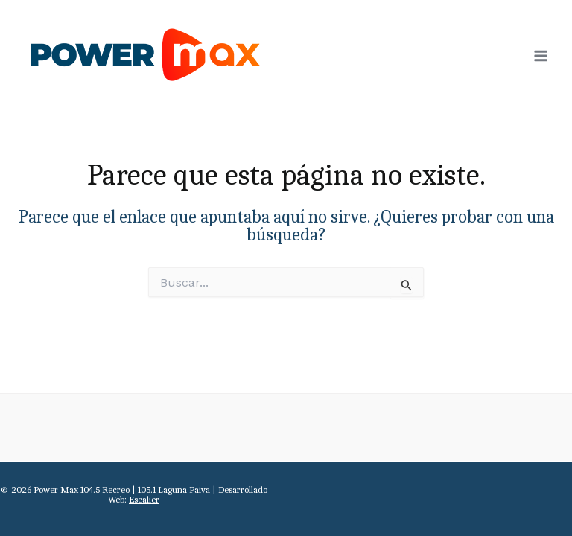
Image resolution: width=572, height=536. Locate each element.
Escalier (144, 499)
